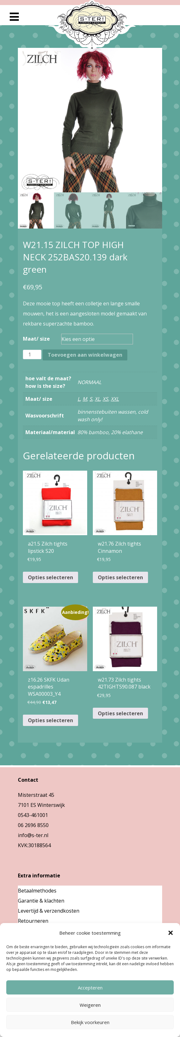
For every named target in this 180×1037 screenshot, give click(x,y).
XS (105, 398)
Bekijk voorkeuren (90, 1022)
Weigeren (90, 1005)
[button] (170, 933)
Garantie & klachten (41, 900)
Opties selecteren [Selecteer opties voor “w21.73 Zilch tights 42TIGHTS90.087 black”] (120, 713)
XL (97, 398)
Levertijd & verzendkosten (48, 910)
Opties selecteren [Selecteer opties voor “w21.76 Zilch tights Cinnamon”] (120, 577)
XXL (115, 398)
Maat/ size (36, 338)
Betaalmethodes (37, 890)
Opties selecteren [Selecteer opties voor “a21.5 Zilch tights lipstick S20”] (50, 577)
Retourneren (33, 920)
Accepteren (90, 987)
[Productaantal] (32, 354)
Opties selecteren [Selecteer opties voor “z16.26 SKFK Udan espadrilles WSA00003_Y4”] (50, 720)
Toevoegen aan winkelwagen (85, 354)
